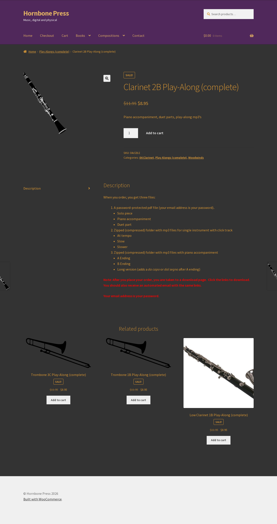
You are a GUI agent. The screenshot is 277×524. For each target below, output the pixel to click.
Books (80, 35)
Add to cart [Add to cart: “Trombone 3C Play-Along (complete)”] (58, 400)
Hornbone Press (46, 13)
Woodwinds (196, 158)
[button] (106, 78)
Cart (65, 35)
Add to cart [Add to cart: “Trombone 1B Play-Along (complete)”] (138, 400)
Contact (138, 35)
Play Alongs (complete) (54, 51)
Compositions (108, 35)
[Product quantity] (131, 133)
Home (27, 35)
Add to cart (154, 133)
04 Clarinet (146, 158)
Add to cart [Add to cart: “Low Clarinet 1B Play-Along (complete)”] (218, 440)
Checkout (47, 35)
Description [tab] (32, 188)
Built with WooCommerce (42, 499)
